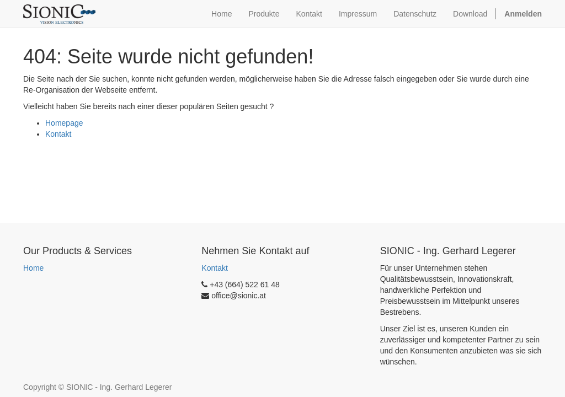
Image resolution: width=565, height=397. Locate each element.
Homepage (64, 123)
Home (33, 268)
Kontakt (58, 134)
